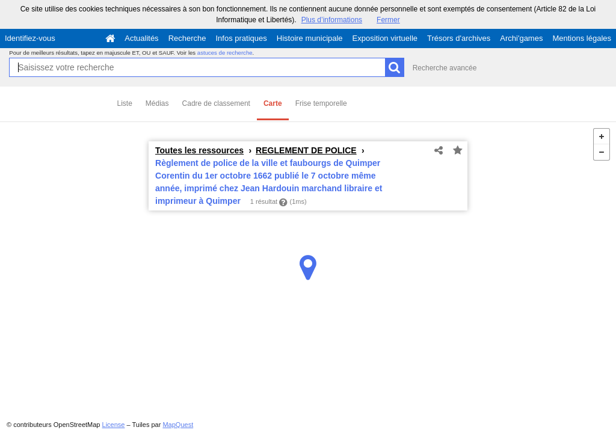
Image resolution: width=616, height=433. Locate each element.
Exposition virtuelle (385, 38)
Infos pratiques (241, 38)
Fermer (388, 20)
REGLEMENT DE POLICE (306, 150)
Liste (124, 103)
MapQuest (177, 424)
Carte (272, 103)
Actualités (141, 38)
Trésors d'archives (458, 38)
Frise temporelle (321, 103)
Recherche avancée (445, 68)
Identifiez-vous (30, 38)
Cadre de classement (216, 103)
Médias (157, 103)
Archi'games (521, 38)
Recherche (187, 38)
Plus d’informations (331, 20)
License (113, 424)
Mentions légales (581, 38)
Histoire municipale (310, 38)
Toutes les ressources (199, 150)
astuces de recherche (225, 52)
